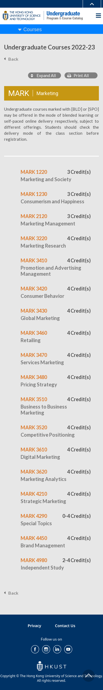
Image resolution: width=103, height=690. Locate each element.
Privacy (34, 625)
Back (13, 58)
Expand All (43, 75)
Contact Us (65, 625)
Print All (78, 75)
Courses (32, 29)
